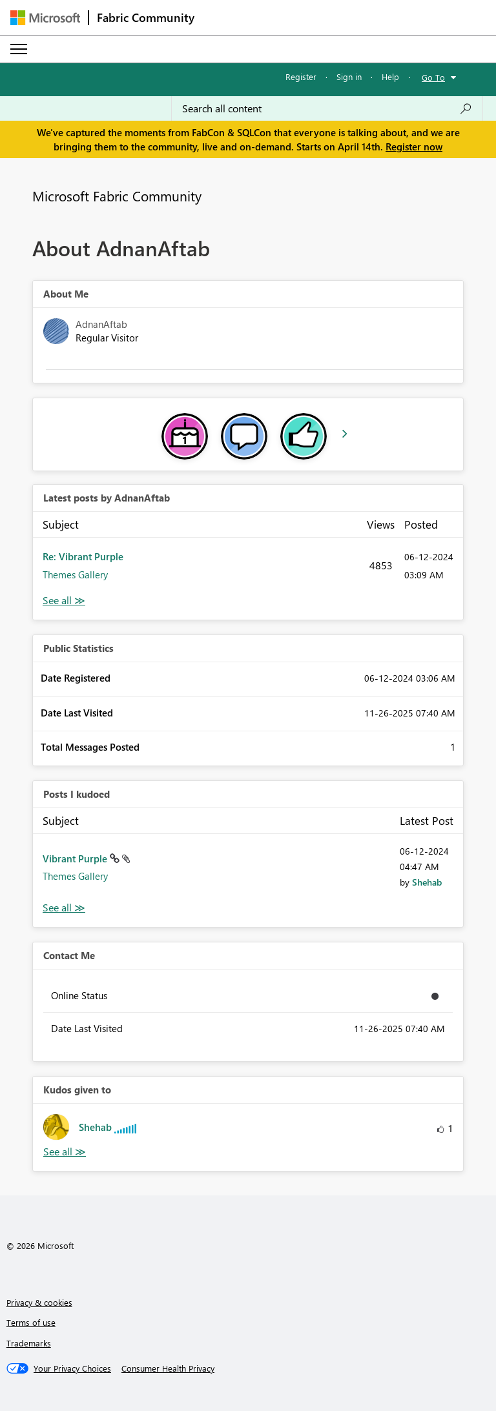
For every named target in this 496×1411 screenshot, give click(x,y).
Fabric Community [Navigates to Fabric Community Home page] (145, 17)
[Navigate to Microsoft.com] (45, 17)
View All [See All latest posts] (64, 600)
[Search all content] (327, 108)
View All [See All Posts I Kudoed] (64, 907)
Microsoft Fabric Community (117, 196)
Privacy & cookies (39, 1302)
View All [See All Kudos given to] (64, 1151)
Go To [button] (433, 77)
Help (390, 76)
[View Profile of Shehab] (427, 882)
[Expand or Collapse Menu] (18, 49)
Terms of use (31, 1322)
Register (300, 76)
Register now (414, 146)
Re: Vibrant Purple (83, 556)
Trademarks (28, 1342)
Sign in (349, 76)
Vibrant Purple (76, 858)
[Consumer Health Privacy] (167, 1368)
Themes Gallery (75, 574)
